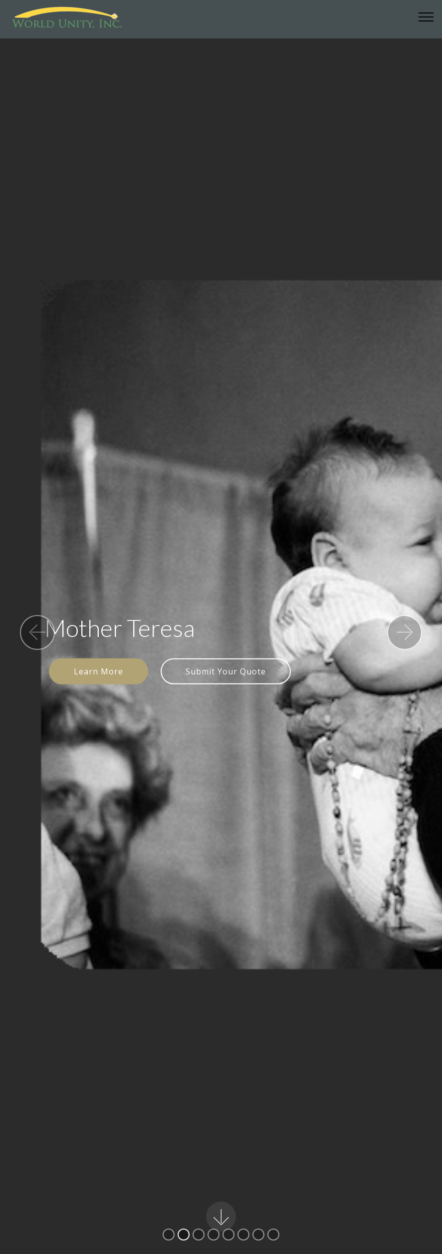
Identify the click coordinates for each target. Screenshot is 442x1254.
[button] (37, 632)
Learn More (98, 671)
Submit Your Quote (226, 671)
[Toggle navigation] (426, 16)
